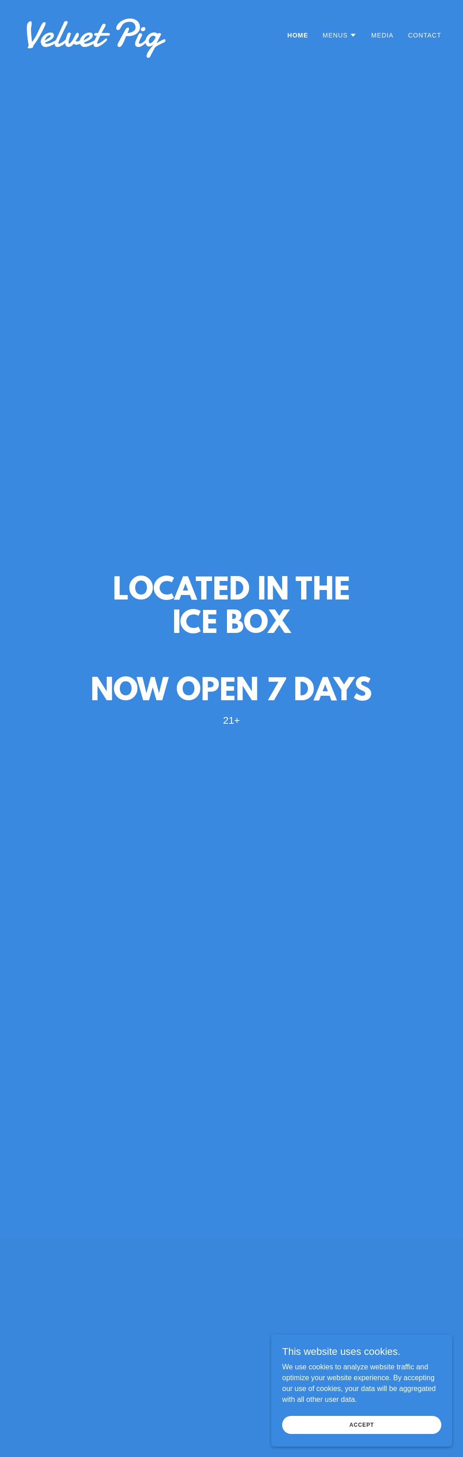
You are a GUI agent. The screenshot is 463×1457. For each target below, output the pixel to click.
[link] (123, 44)
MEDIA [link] (382, 35)
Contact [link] (424, 35)
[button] (340, 35)
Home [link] (298, 35)
